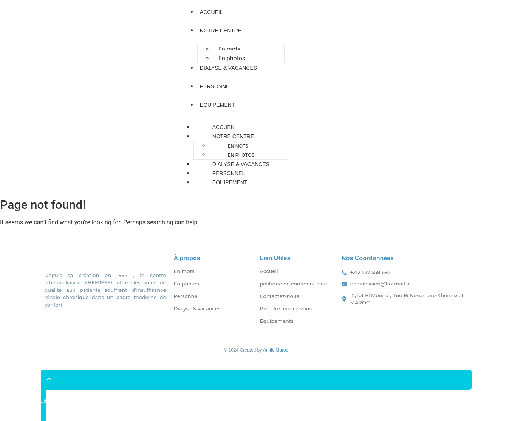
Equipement (217, 105)
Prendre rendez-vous (286, 308)
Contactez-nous (279, 296)
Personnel (216, 86)
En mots (229, 49)
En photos (231, 58)
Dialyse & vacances (228, 68)
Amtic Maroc (275, 350)
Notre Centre (220, 31)
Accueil (211, 12)
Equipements (277, 321)
